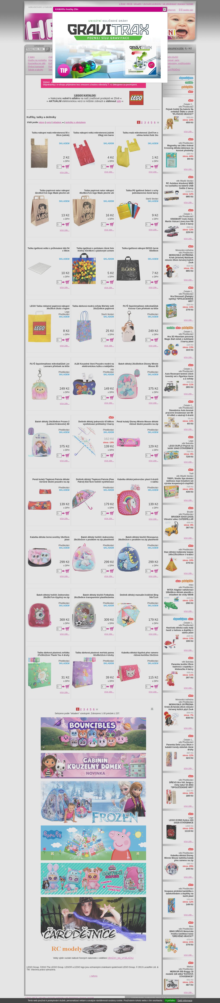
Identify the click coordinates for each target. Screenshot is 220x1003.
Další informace (185, 1000)
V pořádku (170, 1000)
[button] (164, 9)
